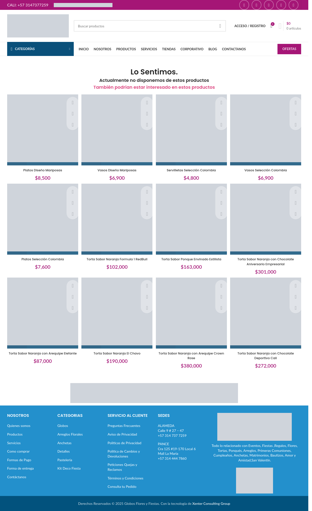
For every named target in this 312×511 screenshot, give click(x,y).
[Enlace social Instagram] (256, 5)
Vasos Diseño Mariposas (116, 167)
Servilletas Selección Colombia (192, 167)
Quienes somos (18, 425)
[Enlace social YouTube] (269, 5)
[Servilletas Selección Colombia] (192, 129)
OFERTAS (289, 49)
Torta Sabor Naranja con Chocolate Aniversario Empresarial (267, 260)
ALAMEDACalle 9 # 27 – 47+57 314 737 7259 (172, 430)
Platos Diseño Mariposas (41, 167)
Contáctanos (16, 477)
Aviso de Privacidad (122, 434)
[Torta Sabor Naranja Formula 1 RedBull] (117, 220)
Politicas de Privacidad (124, 443)
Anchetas (64, 443)
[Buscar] (150, 26)
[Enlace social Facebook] (244, 5)
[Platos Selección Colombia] (41, 220)
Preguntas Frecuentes (124, 425)
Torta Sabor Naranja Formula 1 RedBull (116, 258)
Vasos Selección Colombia (267, 167)
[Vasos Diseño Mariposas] (117, 129)
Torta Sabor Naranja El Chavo (116, 353)
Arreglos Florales (70, 434)
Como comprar (18, 451)
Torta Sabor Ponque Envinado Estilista (191, 258)
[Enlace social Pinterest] (281, 5)
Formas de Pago (19, 460)
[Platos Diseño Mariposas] (41, 129)
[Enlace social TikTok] (293, 5)
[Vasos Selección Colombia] (267, 129)
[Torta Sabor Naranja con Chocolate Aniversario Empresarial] (267, 220)
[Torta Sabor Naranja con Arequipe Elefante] (41, 315)
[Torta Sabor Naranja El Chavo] (117, 315)
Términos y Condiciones (125, 478)
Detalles (63, 451)
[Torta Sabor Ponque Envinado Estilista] (192, 220)
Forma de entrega (20, 468)
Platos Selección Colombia (41, 258)
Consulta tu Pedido (122, 486)
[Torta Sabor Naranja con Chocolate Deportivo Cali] (267, 315)
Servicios (14, 443)
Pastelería (64, 460)
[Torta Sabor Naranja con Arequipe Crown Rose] (192, 315)
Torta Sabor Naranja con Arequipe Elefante (41, 355)
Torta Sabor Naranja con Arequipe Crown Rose (191, 355)
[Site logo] (38, 25)
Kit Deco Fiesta (69, 468)
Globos (62, 425)
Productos (14, 434)
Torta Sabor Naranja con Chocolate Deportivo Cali (267, 355)
